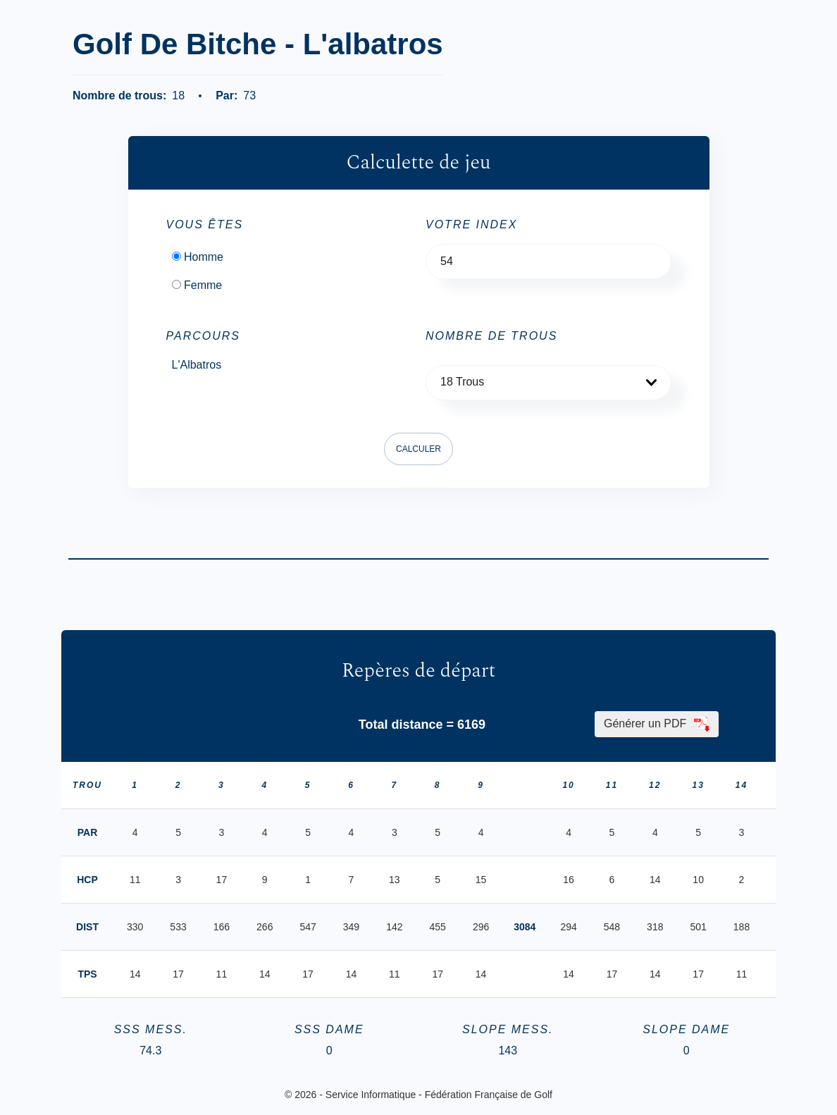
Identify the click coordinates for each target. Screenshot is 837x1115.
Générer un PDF (656, 724)
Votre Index (471, 225)
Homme (203, 257)
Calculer (418, 449)
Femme (203, 285)
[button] (548, 382)
